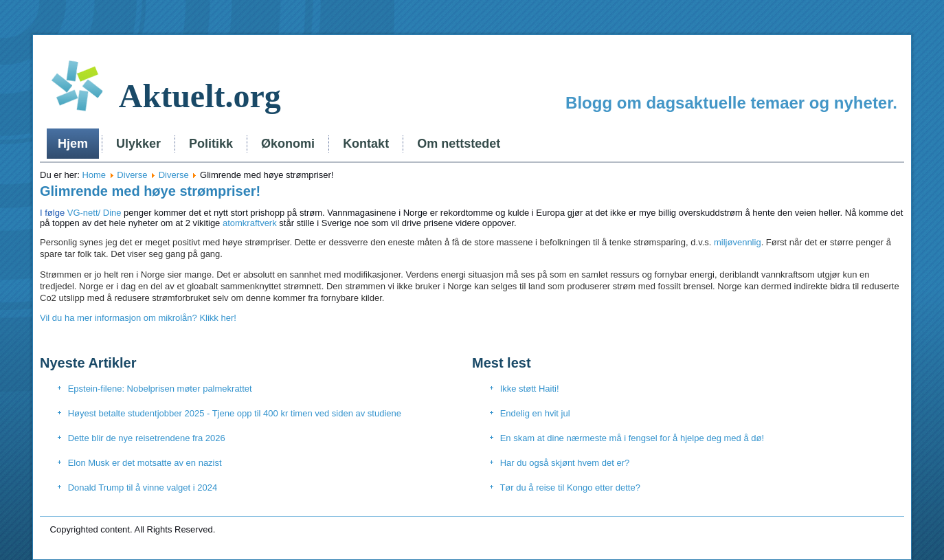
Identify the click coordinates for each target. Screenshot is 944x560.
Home (94, 175)
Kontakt (366, 143)
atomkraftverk (250, 223)
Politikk (211, 143)
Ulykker (138, 143)
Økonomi (288, 143)
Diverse (132, 175)
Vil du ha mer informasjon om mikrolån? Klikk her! (138, 318)
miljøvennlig (737, 242)
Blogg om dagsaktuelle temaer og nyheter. (731, 102)
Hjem (73, 143)
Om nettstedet (458, 143)
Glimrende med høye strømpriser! (150, 191)
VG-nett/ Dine (81, 213)
